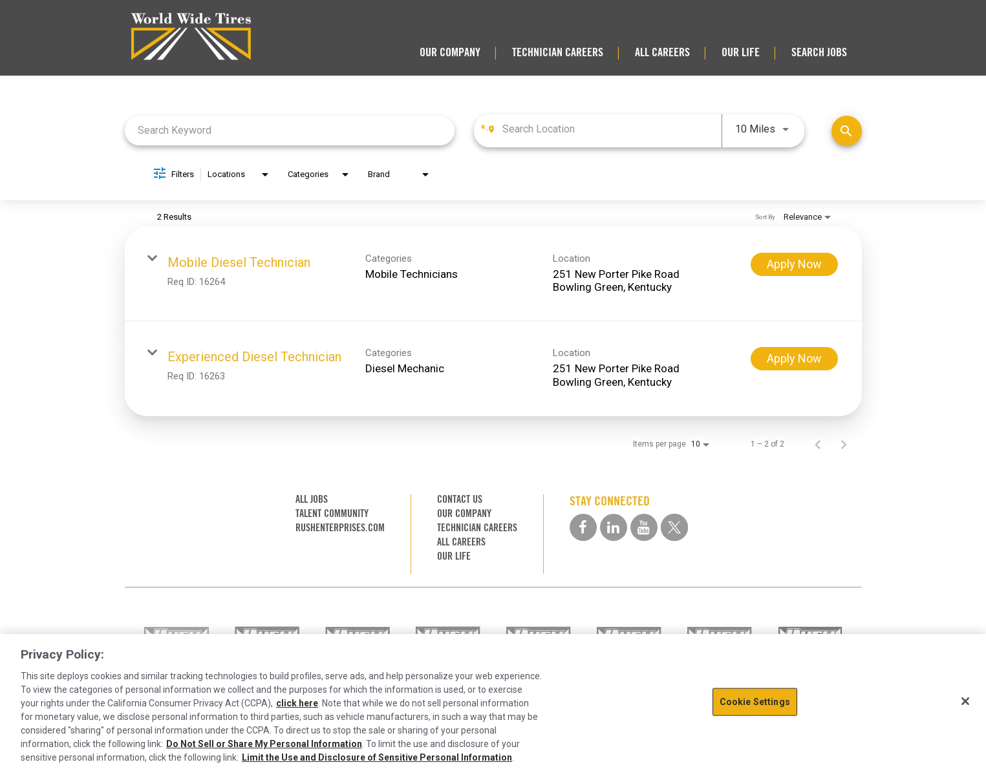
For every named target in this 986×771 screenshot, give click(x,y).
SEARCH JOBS (819, 52)
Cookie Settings (755, 702)
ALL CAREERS (662, 52)
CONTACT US (459, 499)
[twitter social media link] (674, 527)
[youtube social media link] (644, 527)
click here (297, 703)
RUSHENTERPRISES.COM (340, 528)
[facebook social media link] (583, 527)
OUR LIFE (741, 52)
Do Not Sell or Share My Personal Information (264, 744)
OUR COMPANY (450, 52)
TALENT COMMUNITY (332, 513)
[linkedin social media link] (613, 527)
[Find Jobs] (846, 131)
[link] (493, 274)
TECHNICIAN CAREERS (557, 52)
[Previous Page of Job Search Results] (818, 444)
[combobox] (290, 130)
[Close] (965, 701)
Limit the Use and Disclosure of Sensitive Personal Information (377, 757)
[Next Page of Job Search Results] (844, 444)
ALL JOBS (311, 499)
